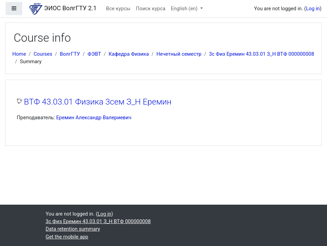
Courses (42, 54)
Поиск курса (151, 8)
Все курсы (118, 8)
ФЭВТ (94, 54)
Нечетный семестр (179, 54)
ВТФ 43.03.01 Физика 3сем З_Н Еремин (98, 102)
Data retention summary (73, 229)
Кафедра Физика (129, 54)
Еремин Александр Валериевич (93, 117)
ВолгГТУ (70, 54)
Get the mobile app (67, 237)
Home (19, 54)
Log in (312, 8)
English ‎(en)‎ (185, 8)
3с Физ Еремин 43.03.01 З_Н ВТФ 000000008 (261, 54)
